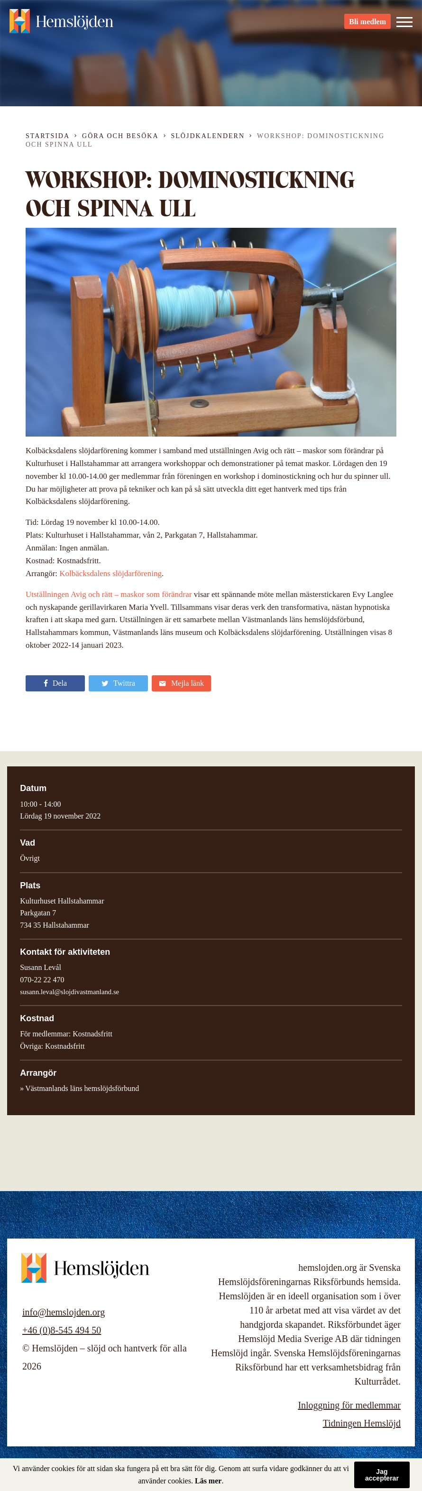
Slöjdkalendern (208, 136)
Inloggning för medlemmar (349, 1405)
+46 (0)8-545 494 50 (61, 1330)
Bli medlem (367, 24)
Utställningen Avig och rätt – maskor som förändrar (109, 594)
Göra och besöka (120, 136)
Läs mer (208, 1481)
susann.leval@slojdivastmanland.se (69, 992)
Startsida (48, 136)
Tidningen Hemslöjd (362, 1423)
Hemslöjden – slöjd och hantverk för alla (61, 23)
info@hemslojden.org (63, 1312)
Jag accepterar (382, 1475)
